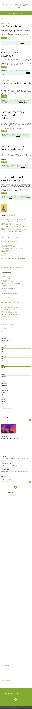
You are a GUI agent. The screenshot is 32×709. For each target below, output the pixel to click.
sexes (21, 134)
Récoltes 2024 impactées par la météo (9, 307)
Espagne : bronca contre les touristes (9, 317)
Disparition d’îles (13, 241)
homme (20, 70)
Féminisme (4, 356)
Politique (4, 381)
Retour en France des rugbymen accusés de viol (16, 229)
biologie (25, 135)
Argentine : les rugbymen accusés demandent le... (16, 262)
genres (23, 134)
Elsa (3, 349)
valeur (21, 71)
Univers (3, 401)
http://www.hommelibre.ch (6, 680)
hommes (14, 134)
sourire (15, 197)
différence (9, 71)
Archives (15, 13)
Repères (4, 388)
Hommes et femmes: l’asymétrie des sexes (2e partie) (14, 115)
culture (18, 135)
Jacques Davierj (4, 219)
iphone (19, 196)
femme (23, 70)
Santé (3, 392)
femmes (18, 134)
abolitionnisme (24, 100)
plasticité (3, 167)
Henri (2, 224)
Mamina (4, 369)
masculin (21, 165)
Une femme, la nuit (11, 26)
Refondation (4, 385)
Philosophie (4, 376)
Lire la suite (4, 38)
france (28, 100)
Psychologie (4, 383)
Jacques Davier (4, 241)
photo (22, 197)
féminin (25, 165)
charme (12, 197)
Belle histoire (5, 336)
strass (5, 101)
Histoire (3, 360)
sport (3, 399)
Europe (3, 354)
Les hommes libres (16, 4)
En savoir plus (22, 708)
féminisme (15, 101)
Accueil (9, 13)
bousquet (11, 101)
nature (22, 135)
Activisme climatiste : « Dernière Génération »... (11, 323)
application (3, 197)
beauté (22, 196)
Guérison (4, 358)
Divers (3, 347)
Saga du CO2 (5, 390)
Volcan (3, 403)
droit (2, 102)
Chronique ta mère (6, 345)
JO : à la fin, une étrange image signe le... (10, 312)
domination (13, 71)
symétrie (2, 43)
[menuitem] (8, 13)
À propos (23, 13)
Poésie (3, 378)
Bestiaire (4, 338)
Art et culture (5, 333)
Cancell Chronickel (6, 340)
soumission (17, 71)
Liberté (3, 367)
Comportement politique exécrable (17, 219)
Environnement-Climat (6, 351)
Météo (3, 372)
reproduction (3, 71)
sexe (20, 166)
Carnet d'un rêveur (6, 342)
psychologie (8, 197)
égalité (17, 70)
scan (28, 196)
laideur (25, 196)
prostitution (18, 100)
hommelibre (3, 246)
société (3, 397)
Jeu (3, 365)
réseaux (21, 101)
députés (7, 101)
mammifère (25, 71)
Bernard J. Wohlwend (5, 234)
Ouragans (4, 374)
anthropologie (24, 166)
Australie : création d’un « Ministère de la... (10, 302)
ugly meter (15, 196)
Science (3, 394)
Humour (4, 363)
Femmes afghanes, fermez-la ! (12, 256)
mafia (19, 101)
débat (2, 101)
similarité (10, 135)
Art (3, 331)
